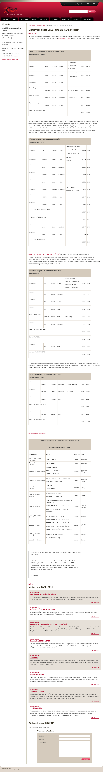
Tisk (94, 3)
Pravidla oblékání (36, 708)
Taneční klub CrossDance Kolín (37, 25)
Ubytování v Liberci (37, 691)
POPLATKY (34, 658)
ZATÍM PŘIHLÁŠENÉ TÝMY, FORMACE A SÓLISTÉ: (44, 254)
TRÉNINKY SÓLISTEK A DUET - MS (42, 609)
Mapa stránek (80, 3)
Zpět (30, 584)
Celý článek (94, 602)
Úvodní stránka (69, 3)
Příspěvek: (42, 742)
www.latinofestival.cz (64, 38)
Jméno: (41, 736)
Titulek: (41, 739)
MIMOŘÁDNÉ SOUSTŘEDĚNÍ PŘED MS (43, 594)
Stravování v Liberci (37, 674)
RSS (88, 3)
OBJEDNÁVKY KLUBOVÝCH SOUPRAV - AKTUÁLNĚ (48, 624)
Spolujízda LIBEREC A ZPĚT (40, 641)
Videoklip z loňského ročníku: (37, 434)
